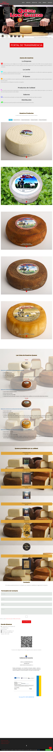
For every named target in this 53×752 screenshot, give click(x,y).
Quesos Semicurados (25, 119)
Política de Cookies (5, 743)
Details (39, 749)
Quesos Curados (34, 119)
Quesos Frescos (17, 119)
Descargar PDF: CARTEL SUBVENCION (26, 696)
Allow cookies (48, 749)
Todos (10, 119)
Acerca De (28, 2)
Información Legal (9, 618)
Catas (40, 2)
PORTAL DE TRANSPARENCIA (26, 45)
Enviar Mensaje (26, 621)
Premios (44, 2)
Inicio (23, 2)
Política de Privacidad (16, 618)
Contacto (50, 2)
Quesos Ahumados (42, 119)
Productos (34, 2)
